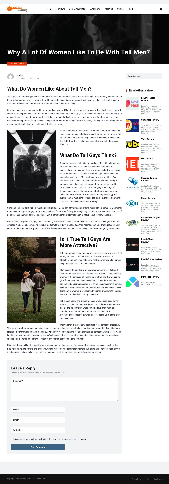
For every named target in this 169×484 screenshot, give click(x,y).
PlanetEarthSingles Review (150, 218)
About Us (109, 9)
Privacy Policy (137, 479)
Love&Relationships (17, 64)
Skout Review (148, 198)
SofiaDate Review (150, 120)
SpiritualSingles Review (149, 179)
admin (21, 75)
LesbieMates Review (147, 240)
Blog (130, 9)
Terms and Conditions (154, 479)
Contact (120, 9)
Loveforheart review (148, 99)
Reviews (61, 9)
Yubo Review (147, 139)
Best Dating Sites (77, 9)
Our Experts (95, 9)
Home (50, 9)
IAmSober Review (150, 277)
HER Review (147, 158)
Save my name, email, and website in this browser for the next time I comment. (50, 439)
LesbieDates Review (151, 259)
